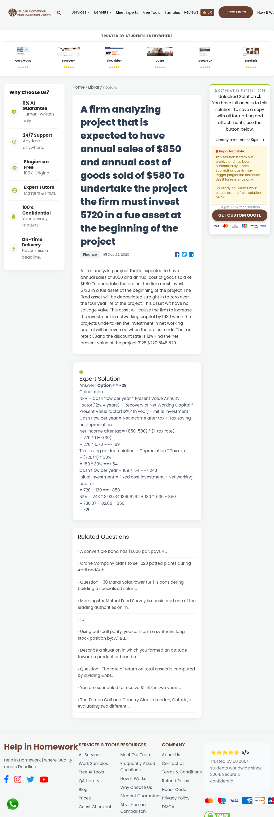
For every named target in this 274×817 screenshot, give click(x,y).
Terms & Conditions (182, 772)
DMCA (168, 807)
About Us (171, 755)
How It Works (133, 778)
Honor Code (174, 789)
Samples (172, 12)
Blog (83, 789)
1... (82, 619)
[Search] (59, 12)
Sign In (257, 139)
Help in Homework (41, 746)
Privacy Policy (176, 798)
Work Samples (93, 763)
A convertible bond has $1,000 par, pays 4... (123, 551)
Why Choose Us (136, 787)
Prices (85, 798)
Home (78, 87)
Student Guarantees (140, 796)
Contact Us (173, 763)
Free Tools (151, 12)
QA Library (89, 781)
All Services (90, 755)
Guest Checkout (95, 807)
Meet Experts (127, 12)
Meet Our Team (136, 755)
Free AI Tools (91, 772)
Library (95, 87)
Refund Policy (175, 781)
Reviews (199, 12)
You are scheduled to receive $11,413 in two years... (130, 687)
